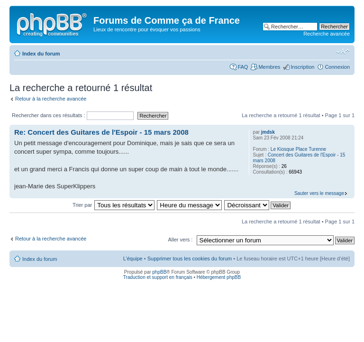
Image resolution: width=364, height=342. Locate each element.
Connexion (337, 67)
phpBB (159, 272)
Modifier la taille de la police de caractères (343, 51)
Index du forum (41, 53)
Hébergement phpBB (219, 277)
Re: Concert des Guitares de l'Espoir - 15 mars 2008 (101, 132)
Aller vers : (180, 239)
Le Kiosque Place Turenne (298, 149)
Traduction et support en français (157, 277)
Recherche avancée (326, 34)
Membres (269, 67)
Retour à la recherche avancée (50, 99)
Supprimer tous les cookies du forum (189, 258)
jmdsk (268, 132)
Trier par (83, 205)
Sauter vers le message (319, 193)
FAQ (242, 67)
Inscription (302, 67)
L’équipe (133, 258)
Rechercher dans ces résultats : (73, 115)
